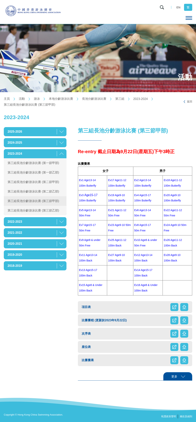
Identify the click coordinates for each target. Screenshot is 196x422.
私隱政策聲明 (168, 416)
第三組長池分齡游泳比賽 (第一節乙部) (33, 172)
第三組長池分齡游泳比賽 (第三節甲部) (29, 104)
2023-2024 (140, 99)
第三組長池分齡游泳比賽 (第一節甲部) (33, 163)
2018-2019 (15, 265)
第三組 (119, 98)
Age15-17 (88, 195)
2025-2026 (15, 131)
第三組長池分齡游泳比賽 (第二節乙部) (33, 191)
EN (178, 7)
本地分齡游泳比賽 (61, 98)
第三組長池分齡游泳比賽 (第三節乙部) (33, 210)
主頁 (7, 98)
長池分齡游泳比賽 (94, 98)
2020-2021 (15, 243)
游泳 (37, 98)
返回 (189, 101)
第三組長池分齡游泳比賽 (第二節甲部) (33, 182)
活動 (22, 98)
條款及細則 (186, 416)
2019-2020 (15, 254)
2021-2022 (15, 232)
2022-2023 (15, 221)
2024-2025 (15, 142)
